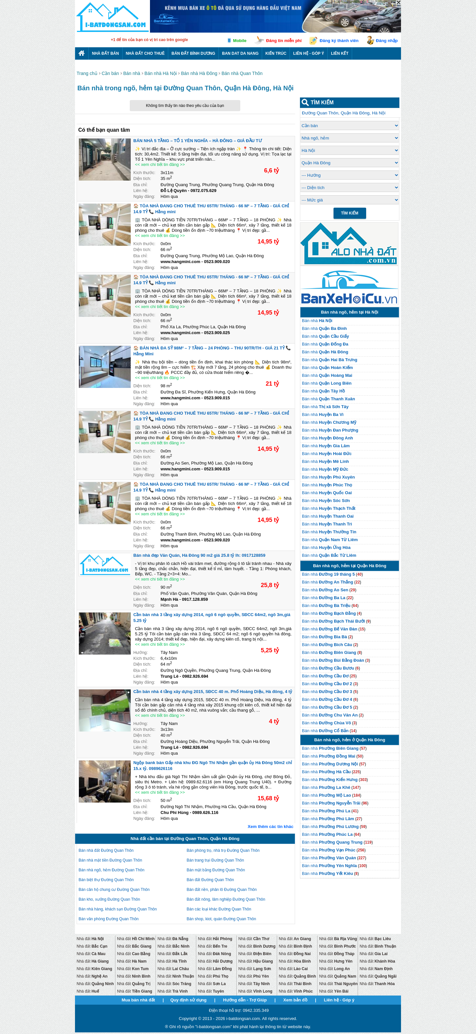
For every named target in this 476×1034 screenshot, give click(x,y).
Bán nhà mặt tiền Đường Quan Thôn (110, 860)
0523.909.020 (217, 261)
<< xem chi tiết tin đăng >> (160, 164)
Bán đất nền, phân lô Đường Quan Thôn (222, 889)
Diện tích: (142, 178)
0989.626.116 (205, 812)
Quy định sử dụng (188, 999)
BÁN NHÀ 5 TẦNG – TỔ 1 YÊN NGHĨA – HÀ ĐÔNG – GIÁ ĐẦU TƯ (197, 140)
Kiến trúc (275, 53)
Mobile (239, 40)
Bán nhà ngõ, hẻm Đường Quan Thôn (111, 870)
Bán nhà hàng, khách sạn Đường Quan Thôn (118, 909)
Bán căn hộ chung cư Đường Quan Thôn (114, 889)
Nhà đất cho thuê (145, 53)
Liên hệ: (140, 190)
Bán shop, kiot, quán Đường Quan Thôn (221, 919)
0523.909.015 (217, 397)
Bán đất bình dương (193, 53)
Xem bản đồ (295, 999)
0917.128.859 (195, 599)
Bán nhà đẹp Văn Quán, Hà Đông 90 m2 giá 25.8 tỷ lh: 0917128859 (199, 555)
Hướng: (140, 652)
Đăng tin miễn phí (284, 40)
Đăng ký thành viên (339, 40)
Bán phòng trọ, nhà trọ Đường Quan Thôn (223, 850)
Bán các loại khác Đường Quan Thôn (219, 909)
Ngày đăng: (144, 196)
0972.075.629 (203, 190)
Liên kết (340, 53)
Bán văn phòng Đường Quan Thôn (109, 919)
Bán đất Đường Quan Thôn (210, 880)
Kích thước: (144, 172)
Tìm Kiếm (349, 213)
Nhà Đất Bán (105, 53)
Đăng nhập (387, 40)
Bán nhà (317, 320)
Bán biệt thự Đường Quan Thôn (106, 880)
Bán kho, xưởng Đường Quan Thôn (109, 899)
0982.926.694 (195, 676)
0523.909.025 (217, 332)
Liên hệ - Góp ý (308, 53)
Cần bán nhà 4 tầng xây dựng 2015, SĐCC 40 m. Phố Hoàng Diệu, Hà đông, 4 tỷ (212, 691)
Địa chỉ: (140, 184)
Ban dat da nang (240, 53)
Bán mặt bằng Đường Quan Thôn (216, 870)
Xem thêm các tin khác (270, 826)
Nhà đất (90, 939)
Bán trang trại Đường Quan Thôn (215, 860)
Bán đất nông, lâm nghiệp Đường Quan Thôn (226, 899)
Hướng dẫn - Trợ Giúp (245, 999)
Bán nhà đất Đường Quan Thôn (106, 850)
